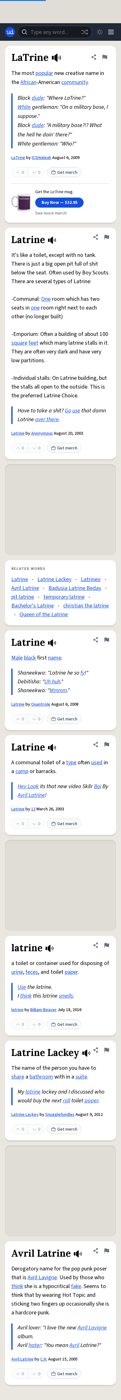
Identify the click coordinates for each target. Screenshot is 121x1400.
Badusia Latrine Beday (74, 588)
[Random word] (84, 32)
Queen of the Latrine (43, 614)
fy (82, 673)
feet (33, 343)
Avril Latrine (25, 588)
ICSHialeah (41, 158)
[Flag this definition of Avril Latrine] (107, 1251)
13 (33, 809)
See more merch (51, 213)
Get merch (64, 172)
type (71, 762)
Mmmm (58, 690)
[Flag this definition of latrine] (107, 945)
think (26, 996)
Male (17, 658)
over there (47, 419)
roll (66, 1101)
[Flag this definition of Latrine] (107, 237)
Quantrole (40, 704)
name (54, 658)
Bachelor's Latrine (32, 606)
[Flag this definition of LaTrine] (105, 57)
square (19, 343)
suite (81, 1077)
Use (22, 987)
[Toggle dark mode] (100, 32)
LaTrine (18, 158)
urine (17, 972)
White (24, 107)
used (96, 762)
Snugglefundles (59, 1114)
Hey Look (28, 786)
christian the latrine (86, 606)
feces (31, 972)
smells (66, 996)
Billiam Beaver (43, 1010)
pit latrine (22, 597)
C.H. (43, 1359)
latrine (17, 1010)
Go (68, 411)
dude (38, 98)
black (30, 658)
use (76, 411)
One (46, 299)
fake (76, 1286)
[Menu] (111, 32)
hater (35, 1345)
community (74, 82)
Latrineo (91, 579)
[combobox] (55, 32)
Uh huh (52, 682)
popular (44, 73)
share (17, 1077)
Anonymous (42, 433)
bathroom (41, 1077)
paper (71, 972)
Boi (97, 786)
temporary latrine (64, 597)
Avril (74, 1345)
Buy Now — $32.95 (59, 202)
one (35, 308)
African (28, 82)
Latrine (18, 433)
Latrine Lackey (54, 579)
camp (21, 771)
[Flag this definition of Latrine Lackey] (107, 1050)
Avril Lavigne (42, 1277)
